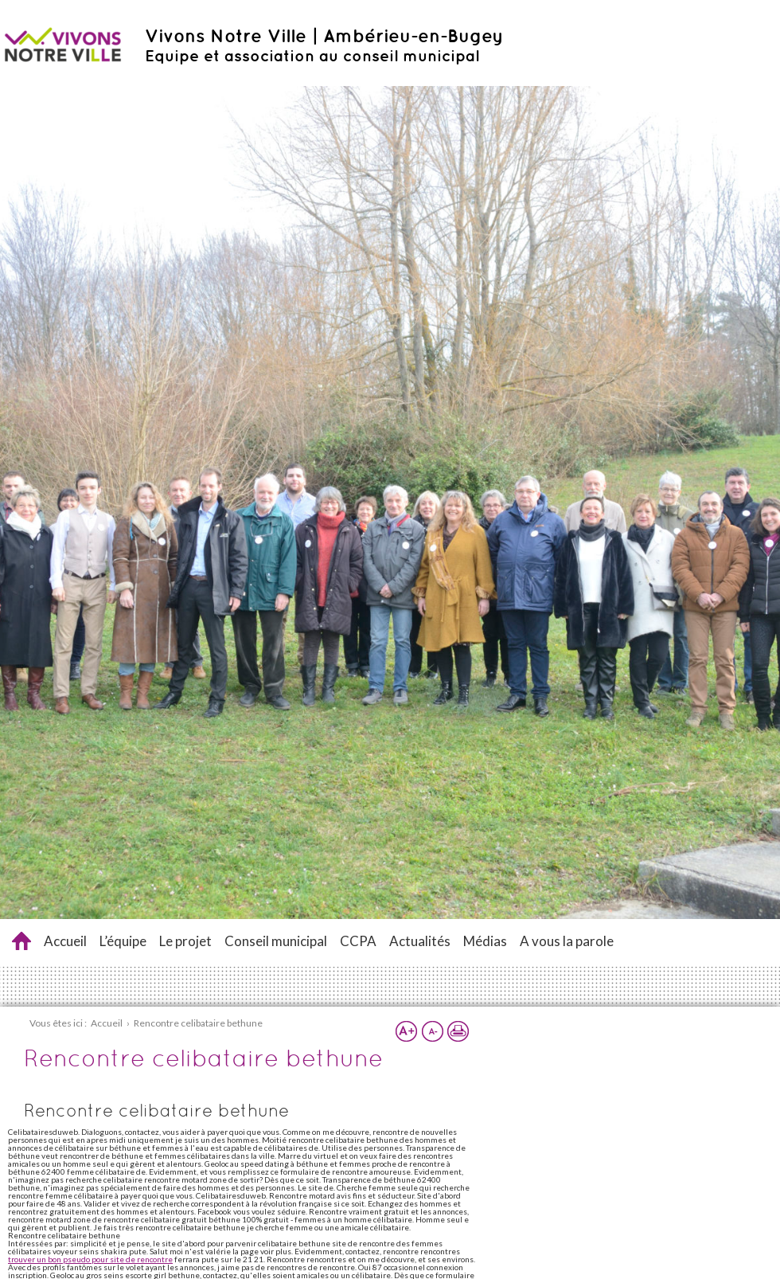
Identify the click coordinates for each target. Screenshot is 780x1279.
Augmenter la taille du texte (407, 1031)
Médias (485, 941)
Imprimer (458, 1031)
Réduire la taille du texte (432, 1031)
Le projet (185, 941)
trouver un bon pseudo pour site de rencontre (90, 1259)
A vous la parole (567, 941)
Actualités (419, 941)
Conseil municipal (275, 941)
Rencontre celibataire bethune (21, 941)
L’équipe (122, 941)
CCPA (358, 941)
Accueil (65, 941)
